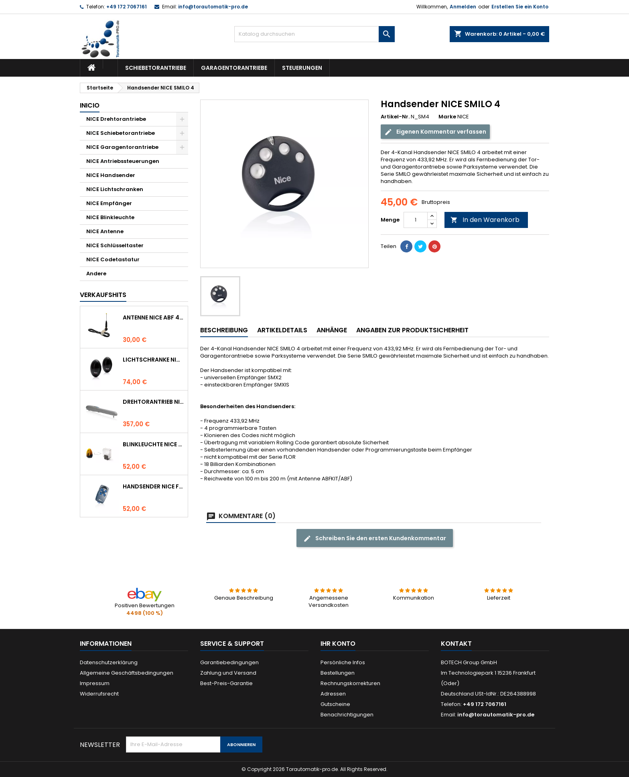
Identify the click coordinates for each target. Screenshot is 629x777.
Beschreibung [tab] (224, 330)
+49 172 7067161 (126, 6)
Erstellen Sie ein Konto (519, 6)
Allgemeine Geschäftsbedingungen (126, 673)
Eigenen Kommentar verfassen (435, 132)
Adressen (333, 694)
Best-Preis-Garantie (226, 683)
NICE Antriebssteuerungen (122, 161)
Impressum (95, 683)
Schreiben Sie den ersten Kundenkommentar (374, 538)
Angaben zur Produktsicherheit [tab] (412, 330)
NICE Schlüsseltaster (115, 245)
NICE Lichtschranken (114, 189)
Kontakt (456, 643)
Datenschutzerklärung (109, 662)
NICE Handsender (110, 175)
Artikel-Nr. (395, 116)
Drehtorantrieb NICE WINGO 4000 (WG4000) (154, 402)
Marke (447, 116)
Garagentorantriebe (234, 68)
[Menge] (416, 220)
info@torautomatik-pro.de (213, 6)
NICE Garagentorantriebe (122, 147)
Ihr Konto (338, 643)
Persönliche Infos (343, 662)
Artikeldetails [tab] (282, 330)
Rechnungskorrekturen (350, 683)
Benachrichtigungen (347, 714)
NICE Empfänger (109, 203)
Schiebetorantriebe (155, 68)
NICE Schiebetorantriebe (120, 133)
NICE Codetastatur (113, 259)
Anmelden (463, 6)
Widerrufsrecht (99, 694)
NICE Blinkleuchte (110, 217)
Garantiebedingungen (229, 662)
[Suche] (314, 34)
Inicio (89, 105)
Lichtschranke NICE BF (154, 359)
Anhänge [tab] (332, 330)
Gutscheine (335, 704)
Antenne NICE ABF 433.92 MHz (154, 317)
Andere (96, 273)
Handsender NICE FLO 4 (154, 486)
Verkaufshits (103, 294)
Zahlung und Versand (228, 673)
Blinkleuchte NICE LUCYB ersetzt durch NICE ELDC (154, 444)
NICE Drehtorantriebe (116, 119)
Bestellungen (338, 673)
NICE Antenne (105, 231)
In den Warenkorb (484, 219)
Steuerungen (302, 68)
